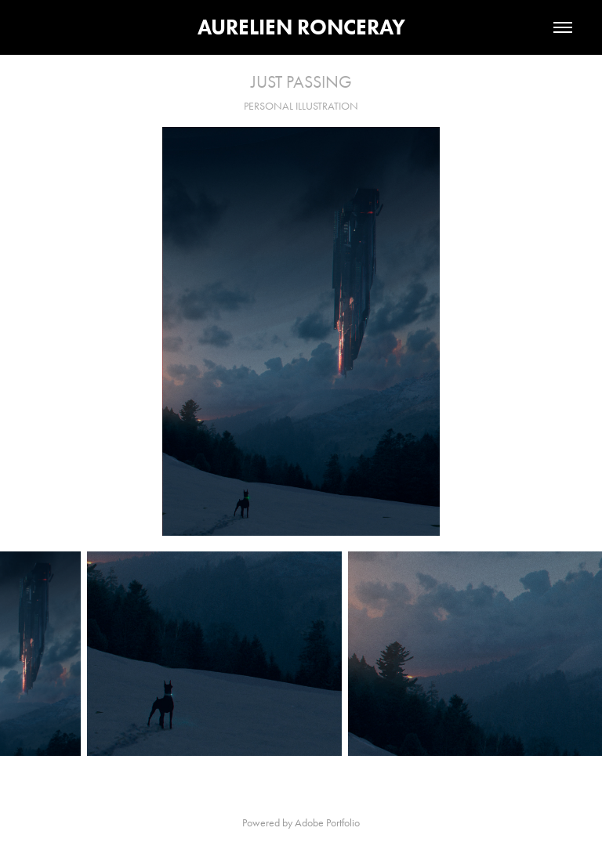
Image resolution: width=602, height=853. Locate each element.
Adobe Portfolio (327, 823)
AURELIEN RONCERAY (301, 27)
